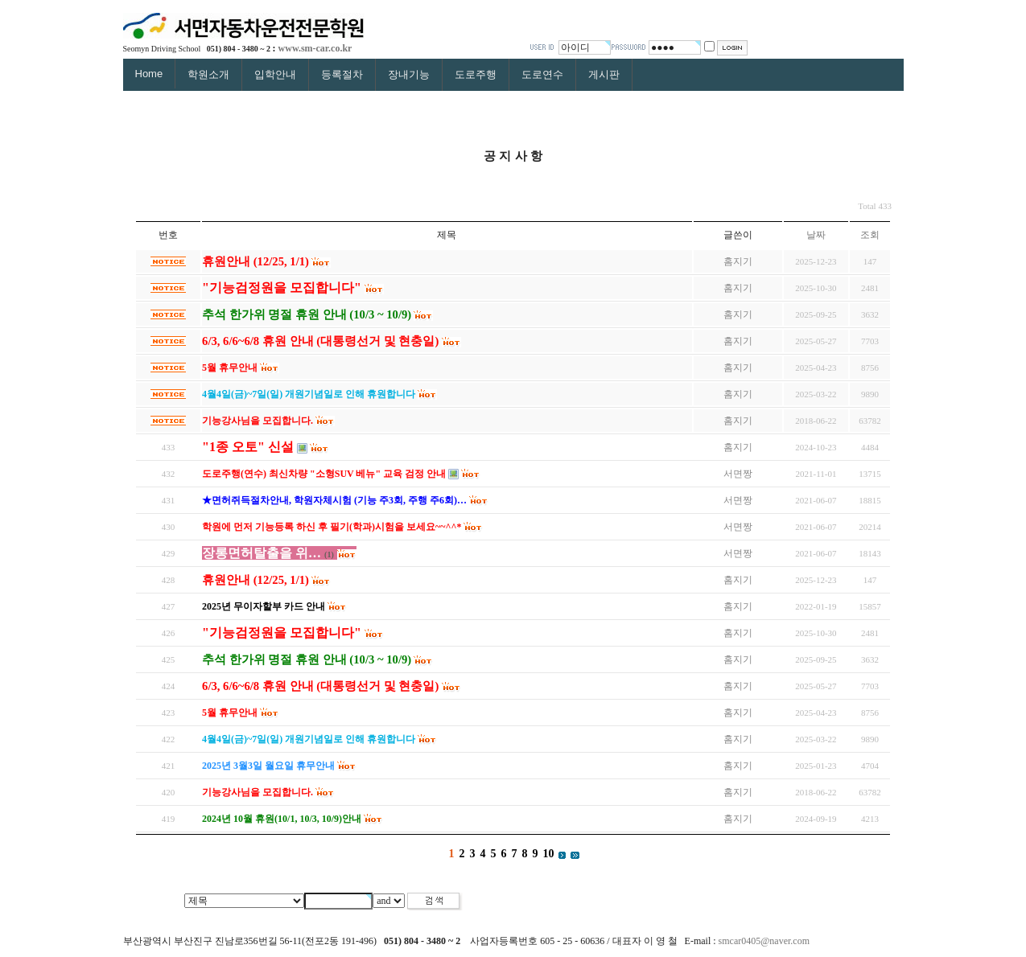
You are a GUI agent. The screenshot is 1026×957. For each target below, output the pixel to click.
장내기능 (409, 74)
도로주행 (476, 74)
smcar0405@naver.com (764, 941)
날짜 (816, 234)
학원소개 (208, 74)
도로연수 (542, 74)
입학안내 (275, 74)
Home (149, 74)
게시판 (604, 74)
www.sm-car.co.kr (315, 48)
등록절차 (342, 74)
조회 (870, 234)
